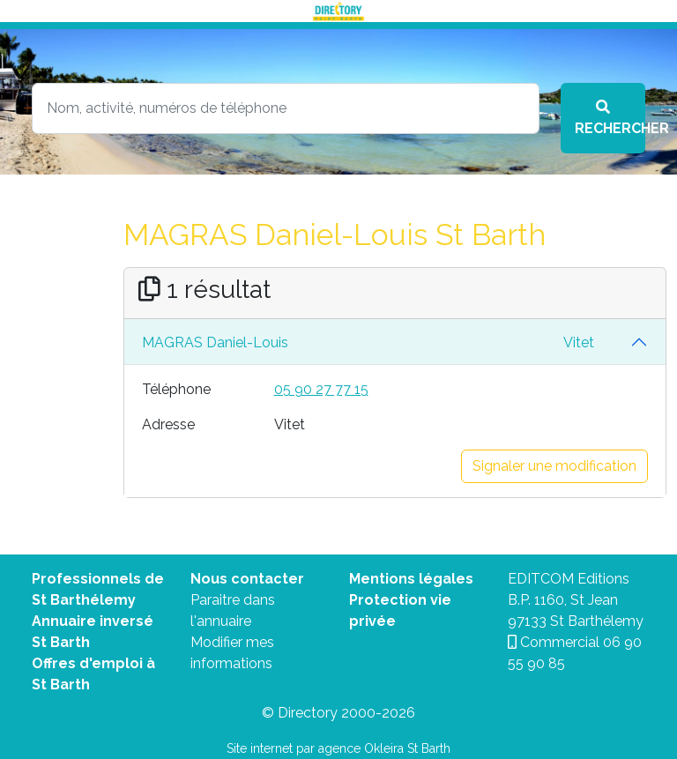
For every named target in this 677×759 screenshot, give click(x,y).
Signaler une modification (554, 466)
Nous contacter (247, 578)
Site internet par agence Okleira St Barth (338, 748)
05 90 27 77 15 (321, 389)
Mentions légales (411, 578)
